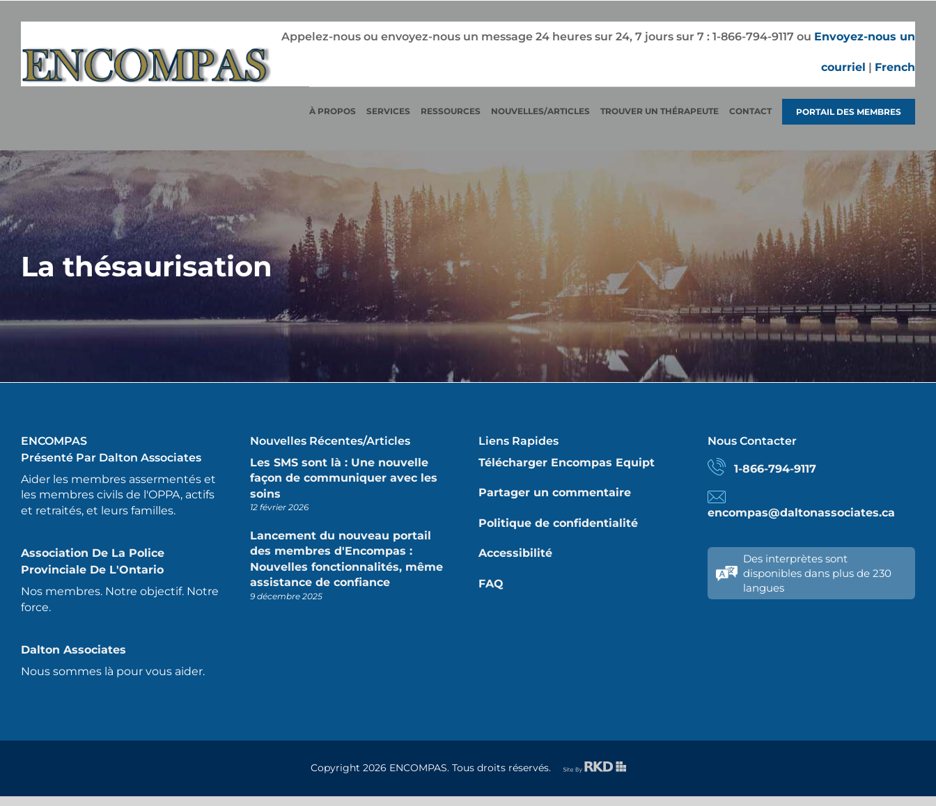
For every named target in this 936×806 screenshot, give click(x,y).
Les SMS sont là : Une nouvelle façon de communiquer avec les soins (343, 478)
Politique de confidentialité (558, 523)
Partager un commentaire (554, 492)
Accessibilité (515, 553)
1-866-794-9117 (775, 468)
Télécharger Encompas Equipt (566, 462)
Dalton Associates (73, 649)
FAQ (491, 583)
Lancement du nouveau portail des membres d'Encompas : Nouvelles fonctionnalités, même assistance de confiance (346, 559)
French (895, 67)
